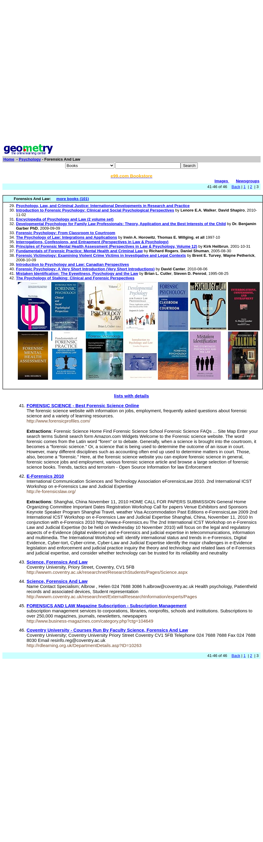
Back (236, 186)
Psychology (30, 159)
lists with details (131, 395)
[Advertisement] (130, 72)
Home (8, 159)
